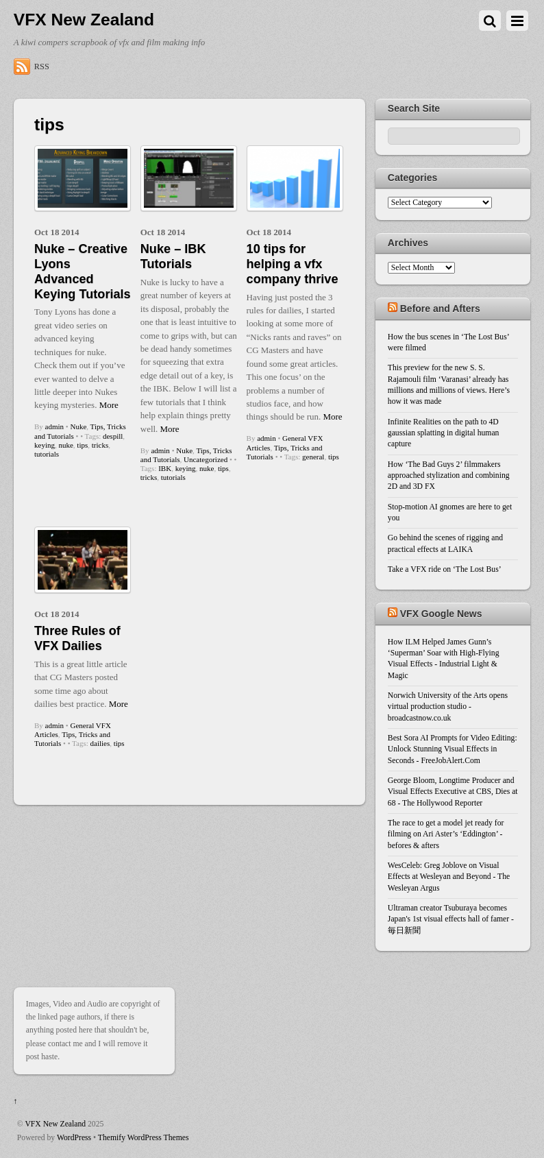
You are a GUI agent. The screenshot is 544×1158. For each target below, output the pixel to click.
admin (54, 426)
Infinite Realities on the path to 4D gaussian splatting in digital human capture (443, 433)
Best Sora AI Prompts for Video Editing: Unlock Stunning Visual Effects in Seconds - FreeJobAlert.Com (452, 749)
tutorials (46, 454)
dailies (100, 743)
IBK (164, 468)
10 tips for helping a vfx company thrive (292, 264)
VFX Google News (441, 613)
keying (44, 445)
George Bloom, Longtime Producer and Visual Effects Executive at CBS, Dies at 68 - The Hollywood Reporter (453, 792)
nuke (65, 445)
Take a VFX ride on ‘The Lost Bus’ (445, 569)
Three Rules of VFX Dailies (77, 638)
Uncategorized (205, 459)
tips (82, 445)
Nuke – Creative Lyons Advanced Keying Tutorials (82, 271)
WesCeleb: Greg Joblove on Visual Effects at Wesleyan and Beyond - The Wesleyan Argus (449, 877)
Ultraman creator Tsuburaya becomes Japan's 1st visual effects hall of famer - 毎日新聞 (451, 919)
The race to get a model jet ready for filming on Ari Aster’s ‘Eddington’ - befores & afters (446, 834)
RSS (41, 66)
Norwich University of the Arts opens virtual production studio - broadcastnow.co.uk (448, 707)
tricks (100, 445)
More (109, 405)
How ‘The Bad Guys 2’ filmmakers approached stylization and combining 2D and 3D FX (449, 476)
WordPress (74, 1137)
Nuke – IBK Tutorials (173, 256)
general (313, 457)
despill (113, 436)
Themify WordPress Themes (143, 1137)
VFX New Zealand (55, 1124)
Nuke (78, 426)
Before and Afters (440, 308)
